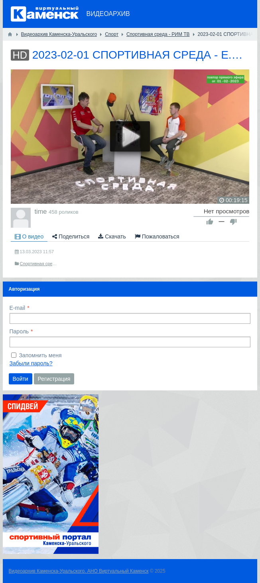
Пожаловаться (157, 236)
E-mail (18, 308)
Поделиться (70, 236)
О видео (29, 236)
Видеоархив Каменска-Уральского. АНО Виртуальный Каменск (79, 571)
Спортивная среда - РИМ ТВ (49, 263)
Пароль (19, 331)
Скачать (112, 236)
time (41, 211)
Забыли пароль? (31, 363)
